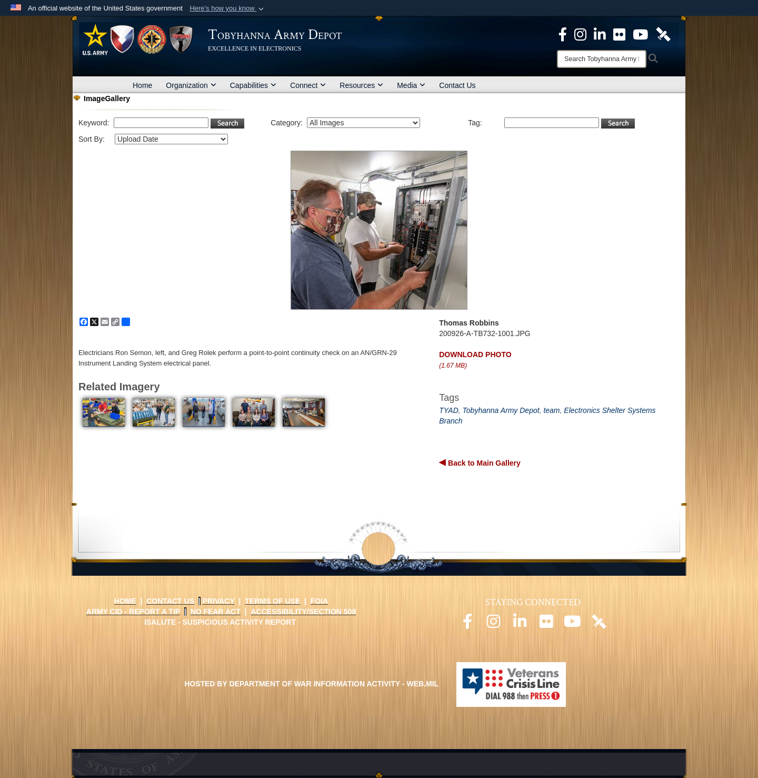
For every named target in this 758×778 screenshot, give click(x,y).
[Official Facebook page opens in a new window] (467, 624)
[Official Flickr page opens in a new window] (619, 33)
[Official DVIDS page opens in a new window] (663, 33)
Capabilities (253, 85)
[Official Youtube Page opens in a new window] (640, 33)
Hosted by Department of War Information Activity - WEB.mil (311, 683)
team (551, 410)
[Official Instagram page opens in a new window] (580, 33)
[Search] (601, 59)
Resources (361, 85)
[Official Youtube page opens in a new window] (573, 624)
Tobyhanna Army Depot (501, 410)
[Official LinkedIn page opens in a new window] (600, 33)
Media (411, 85)
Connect (308, 85)
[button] (228, 8)
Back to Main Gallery (483, 463)
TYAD (448, 410)
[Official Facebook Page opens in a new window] (562, 33)
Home (142, 85)
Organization (191, 85)
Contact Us (457, 85)
